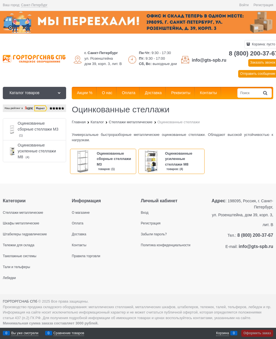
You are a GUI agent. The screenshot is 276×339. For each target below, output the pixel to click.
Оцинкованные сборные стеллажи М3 (114, 158)
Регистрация (263, 5)
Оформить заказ (257, 333)
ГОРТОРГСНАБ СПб (20, 301)
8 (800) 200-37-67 (255, 235)
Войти (244, 5)
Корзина (222, 333)
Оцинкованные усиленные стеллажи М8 (178, 158)
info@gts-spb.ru (209, 60)
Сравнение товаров (69, 333)
